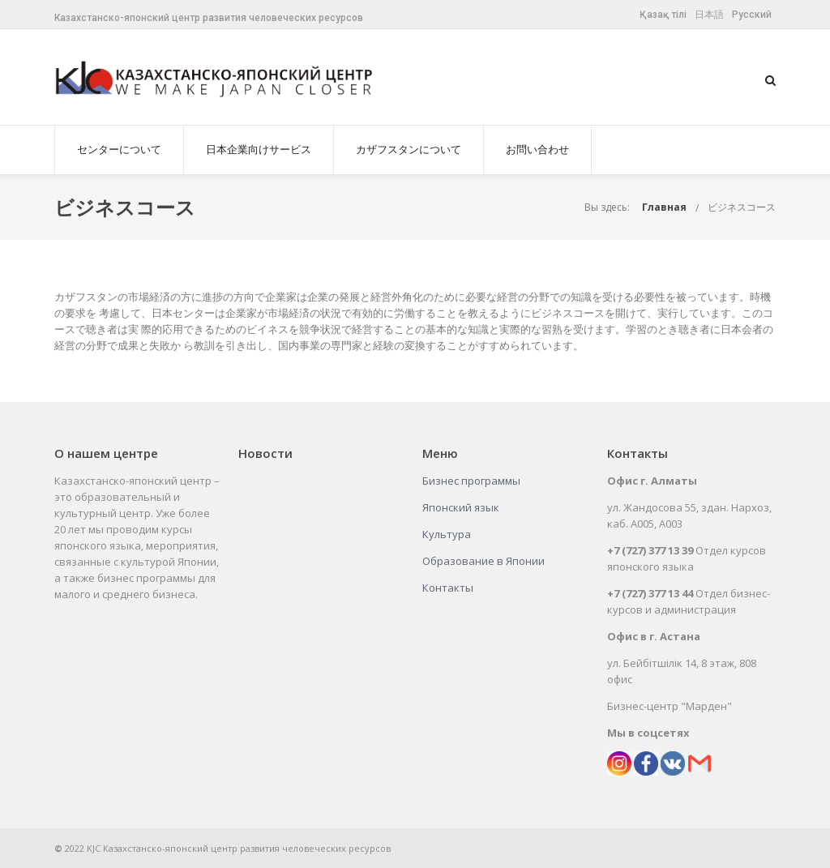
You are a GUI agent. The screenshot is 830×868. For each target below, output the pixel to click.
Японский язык (460, 507)
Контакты (447, 587)
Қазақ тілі (663, 14)
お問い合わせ (537, 149)
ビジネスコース (742, 207)
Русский (752, 14)
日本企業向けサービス (258, 149)
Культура (446, 534)
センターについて (119, 149)
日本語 (709, 14)
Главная (664, 207)
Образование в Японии (483, 561)
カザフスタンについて (408, 149)
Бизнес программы (471, 480)
